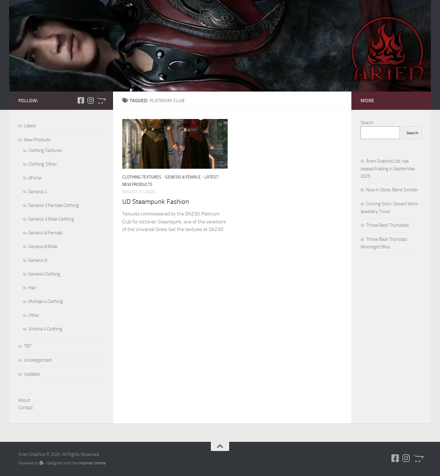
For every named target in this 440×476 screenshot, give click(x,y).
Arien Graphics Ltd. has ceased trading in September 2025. (388, 168)
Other (33, 315)
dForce (35, 178)
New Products (137, 184)
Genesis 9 (37, 260)
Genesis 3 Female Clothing (53, 205)
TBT (27, 346)
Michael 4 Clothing (45, 301)
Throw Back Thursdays (387, 225)
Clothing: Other (42, 164)
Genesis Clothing (44, 274)
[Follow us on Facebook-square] (80, 100)
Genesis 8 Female (183, 177)
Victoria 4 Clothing (45, 329)
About (24, 400)
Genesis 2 (37, 191)
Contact (25, 407)
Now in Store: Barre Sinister (392, 190)
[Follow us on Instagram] (90, 100)
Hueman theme (92, 463)
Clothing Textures (141, 177)
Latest (211, 177)
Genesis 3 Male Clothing (51, 219)
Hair (32, 287)
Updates (32, 374)
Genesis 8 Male (42, 246)
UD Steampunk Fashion (155, 202)
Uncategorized (38, 360)
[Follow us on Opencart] (100, 100)
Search (367, 122)
